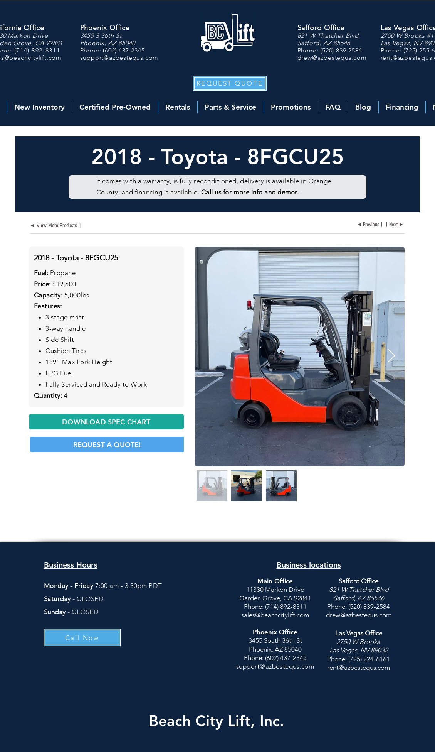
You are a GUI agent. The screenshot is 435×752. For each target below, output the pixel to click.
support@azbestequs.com (119, 57)
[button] (230, 83)
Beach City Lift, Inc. (216, 720)
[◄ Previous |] (369, 225)
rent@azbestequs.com (358, 667)
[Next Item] (391, 356)
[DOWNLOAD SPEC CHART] (106, 421)
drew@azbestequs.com (332, 57)
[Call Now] (82, 637)
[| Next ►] (395, 225)
